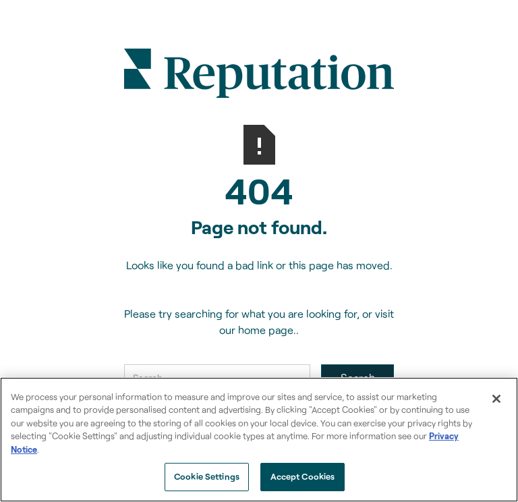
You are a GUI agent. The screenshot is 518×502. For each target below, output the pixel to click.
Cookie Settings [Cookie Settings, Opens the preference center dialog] (206, 476)
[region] (259, 439)
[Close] (496, 399)
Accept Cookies (302, 476)
